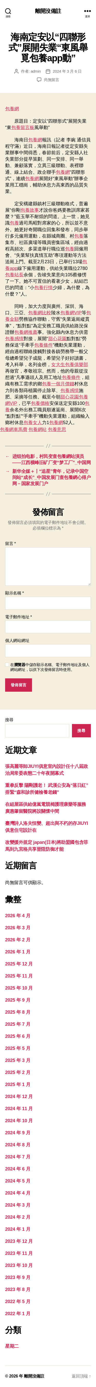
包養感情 (14, 338)
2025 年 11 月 (19, 976)
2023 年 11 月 (19, 1253)
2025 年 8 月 (17, 1012)
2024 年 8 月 (17, 1144)
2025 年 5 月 (17, 1048)
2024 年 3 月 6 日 (67, 71)
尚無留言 (51, 79)
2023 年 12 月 (19, 1241)
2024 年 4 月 (17, 1193)
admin (36, 71)
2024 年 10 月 (19, 1120)
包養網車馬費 (13, 429)
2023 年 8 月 (17, 1289)
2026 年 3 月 (17, 927)
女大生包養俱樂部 (69, 364)
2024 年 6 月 (17, 1168)
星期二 (12, 1346)
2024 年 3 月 (17, 1205)
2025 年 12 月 (19, 963)
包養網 (12, 108)
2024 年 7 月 (17, 1156)
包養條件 (43, 345)
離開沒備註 (48, 11)
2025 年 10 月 (19, 988)
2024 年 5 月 (17, 1181)
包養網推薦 (25, 332)
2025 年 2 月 (17, 1072)
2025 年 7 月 (17, 1024)
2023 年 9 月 (17, 1277)
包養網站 (37, 429)
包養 (14, 223)
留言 (10, 543)
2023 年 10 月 (19, 1265)
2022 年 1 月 (17, 1313)
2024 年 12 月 (19, 1096)
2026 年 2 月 (17, 939)
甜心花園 (57, 338)
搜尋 (9, 720)
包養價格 (40, 403)
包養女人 (33, 422)
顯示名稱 (14, 593)
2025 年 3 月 (17, 1060)
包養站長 (14, 274)
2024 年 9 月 (17, 1132)
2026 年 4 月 (17, 915)
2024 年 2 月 (17, 1217)
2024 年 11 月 (19, 1108)
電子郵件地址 (18, 617)
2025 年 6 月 (17, 1036)
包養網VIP (71, 312)
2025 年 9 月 (17, 1000)
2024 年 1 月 (17, 1229)
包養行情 (43, 287)
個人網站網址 (17, 640)
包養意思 (57, 429)
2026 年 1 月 (17, 951)
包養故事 (29, 210)
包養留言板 (22, 127)
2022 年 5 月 (17, 1301)
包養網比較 (39, 312)
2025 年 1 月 (17, 1084)
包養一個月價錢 (58, 383)
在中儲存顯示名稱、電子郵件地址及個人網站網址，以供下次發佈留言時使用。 (49, 667)
